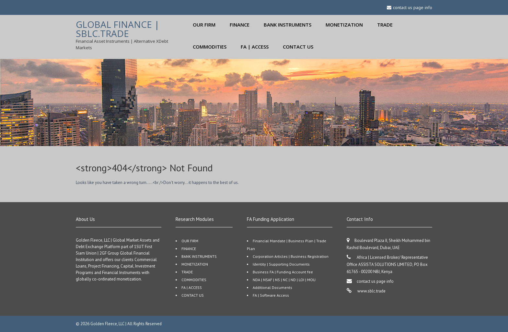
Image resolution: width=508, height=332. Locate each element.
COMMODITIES (209, 46)
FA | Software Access (271, 295)
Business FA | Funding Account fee (283, 271)
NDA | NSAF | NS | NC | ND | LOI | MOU (284, 279)
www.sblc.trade (371, 291)
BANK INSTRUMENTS (287, 24)
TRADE (385, 24)
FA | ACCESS (255, 46)
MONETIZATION (344, 24)
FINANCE (239, 24)
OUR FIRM (204, 24)
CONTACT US (298, 46)
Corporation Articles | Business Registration (291, 256)
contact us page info (375, 281)
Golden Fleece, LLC (107, 323)
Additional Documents (272, 287)
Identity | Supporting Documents (281, 264)
